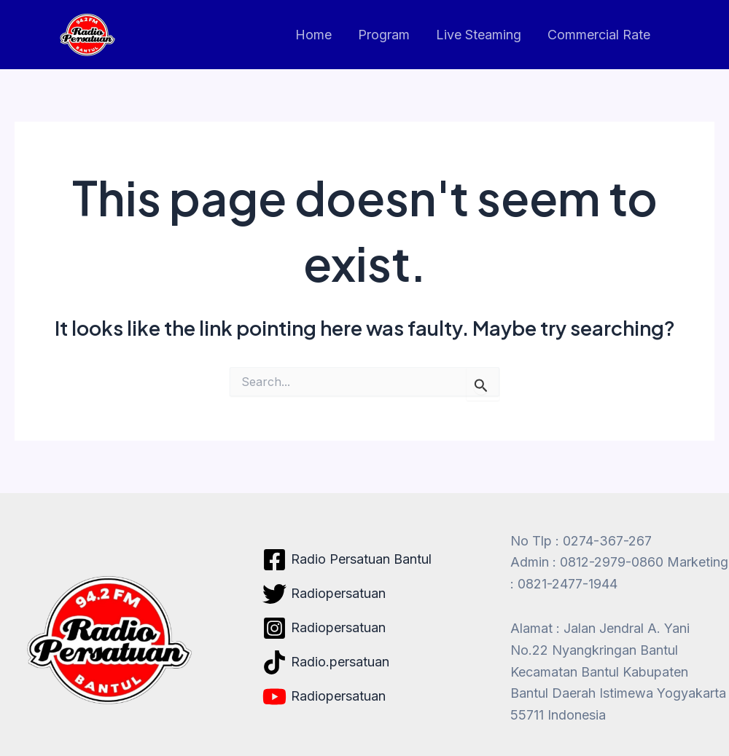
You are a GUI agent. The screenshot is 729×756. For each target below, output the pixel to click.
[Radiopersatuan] (324, 594)
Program (384, 34)
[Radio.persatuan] (325, 662)
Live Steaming (478, 34)
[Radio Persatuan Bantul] (347, 560)
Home (313, 34)
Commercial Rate (598, 34)
